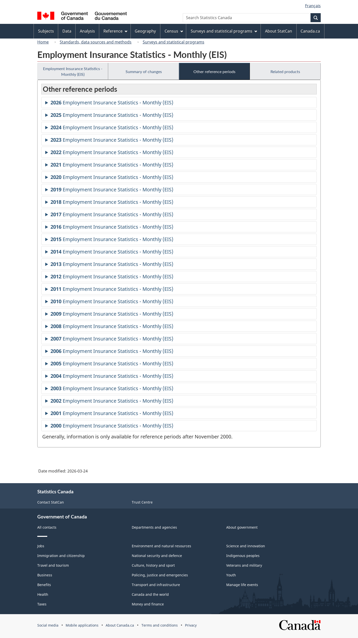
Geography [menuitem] (145, 31)
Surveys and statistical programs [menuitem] (224, 31)
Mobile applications (82, 625)
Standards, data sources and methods (96, 42)
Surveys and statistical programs (173, 42)
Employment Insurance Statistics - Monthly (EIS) (72, 71)
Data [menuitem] (66, 31)
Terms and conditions (159, 625)
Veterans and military (244, 565)
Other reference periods (214, 71)
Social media (47, 625)
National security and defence (157, 555)
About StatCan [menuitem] (278, 31)
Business (44, 575)
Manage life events (242, 584)
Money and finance (148, 604)
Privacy (191, 625)
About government (242, 527)
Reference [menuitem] (115, 31)
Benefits (44, 584)
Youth (231, 575)
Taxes (41, 604)
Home (43, 42)
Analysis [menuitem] (87, 31)
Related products (285, 71)
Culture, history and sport (153, 565)
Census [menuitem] (174, 31)
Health (42, 594)
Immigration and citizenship (61, 555)
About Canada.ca (120, 625)
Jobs (40, 546)
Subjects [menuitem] (46, 31)
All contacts (46, 527)
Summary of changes (144, 71)
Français (313, 5)
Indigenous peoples (243, 555)
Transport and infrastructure (156, 584)
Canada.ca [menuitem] (310, 31)
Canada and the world (150, 594)
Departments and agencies (154, 527)
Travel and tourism (53, 565)
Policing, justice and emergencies (160, 575)
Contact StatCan (50, 502)
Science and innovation (245, 546)
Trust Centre (142, 502)
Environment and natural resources (161, 546)
